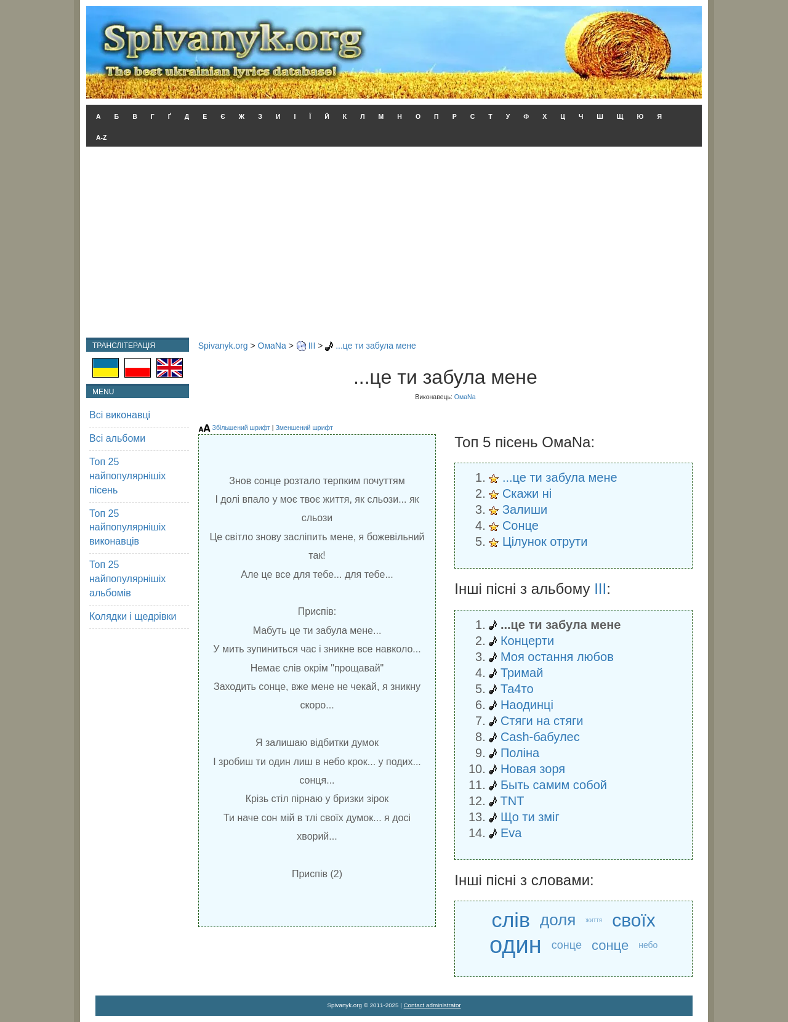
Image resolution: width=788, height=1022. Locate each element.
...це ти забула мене (376, 346)
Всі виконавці (119, 415)
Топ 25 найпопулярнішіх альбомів (127, 578)
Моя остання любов (557, 656)
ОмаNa (272, 346)
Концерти (527, 640)
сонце (567, 945)
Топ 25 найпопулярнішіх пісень (127, 475)
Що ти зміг (530, 817)
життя (593, 920)
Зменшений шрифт (303, 427)
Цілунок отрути (544, 541)
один (515, 945)
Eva (511, 833)
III (312, 346)
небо (647, 945)
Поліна (520, 753)
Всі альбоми (117, 438)
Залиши (524, 509)
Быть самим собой (554, 785)
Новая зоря (533, 769)
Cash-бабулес (540, 737)
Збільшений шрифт (241, 427)
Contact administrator (432, 1005)
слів (511, 919)
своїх (634, 920)
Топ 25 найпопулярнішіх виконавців (127, 527)
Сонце (520, 525)
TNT (513, 801)
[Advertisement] (394, 245)
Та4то (517, 689)
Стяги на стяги (542, 721)
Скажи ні (527, 493)
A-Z (101, 137)
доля (558, 919)
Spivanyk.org (223, 346)
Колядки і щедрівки (132, 616)
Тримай (522, 672)
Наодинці (527, 705)
